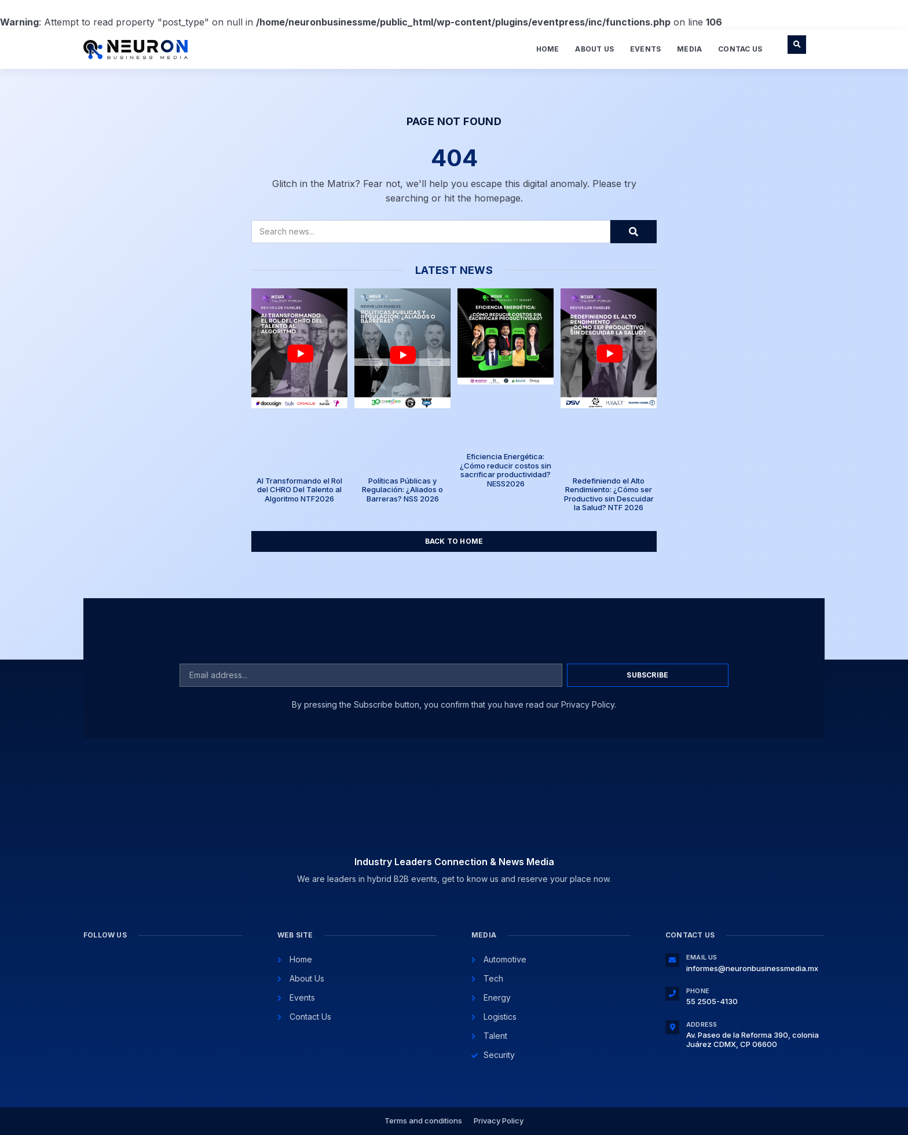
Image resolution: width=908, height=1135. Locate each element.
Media (689, 49)
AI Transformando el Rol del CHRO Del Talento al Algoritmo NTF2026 (299, 489)
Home (547, 49)
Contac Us (740, 49)
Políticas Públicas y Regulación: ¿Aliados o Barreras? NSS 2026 (402, 489)
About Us (594, 49)
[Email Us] (672, 960)
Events (645, 49)
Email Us (701, 957)
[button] (797, 44)
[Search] (633, 231)
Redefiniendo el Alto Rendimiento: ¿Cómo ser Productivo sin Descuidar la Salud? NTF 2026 (609, 494)
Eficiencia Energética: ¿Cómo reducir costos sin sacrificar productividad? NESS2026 (505, 470)
